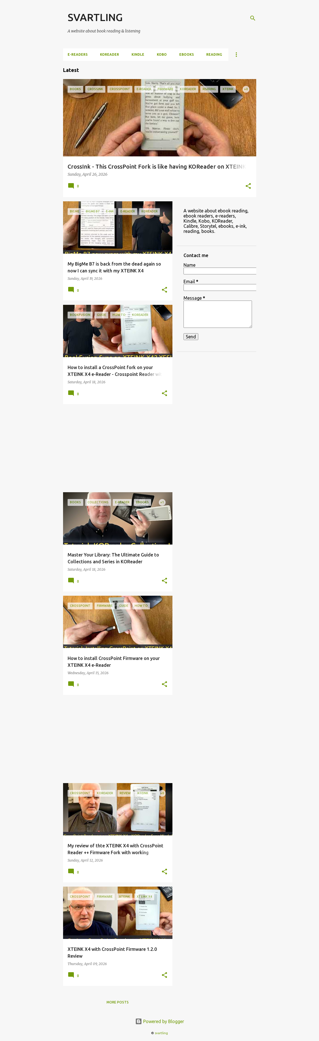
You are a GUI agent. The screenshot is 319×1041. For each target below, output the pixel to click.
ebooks (186, 54)
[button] (248, 187)
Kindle (138, 54)
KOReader (109, 54)
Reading (214, 54)
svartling (161, 1033)
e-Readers (77, 54)
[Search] (252, 18)
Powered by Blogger (159, 1021)
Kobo (162, 54)
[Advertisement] (115, 448)
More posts (118, 1002)
